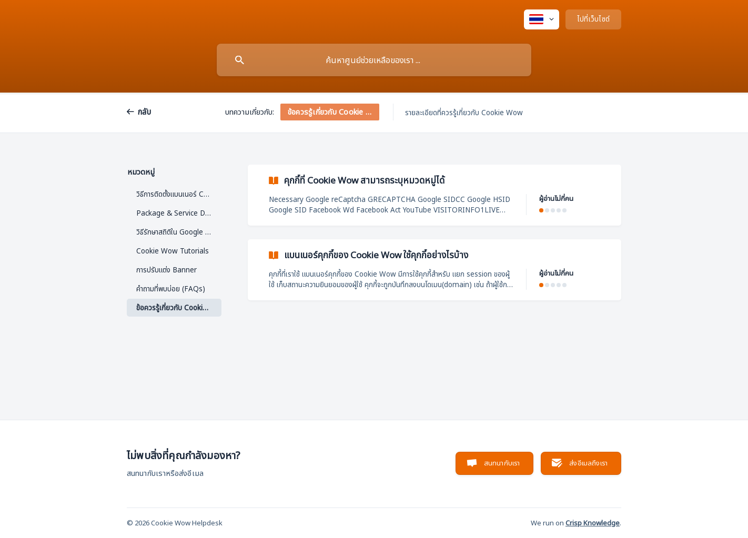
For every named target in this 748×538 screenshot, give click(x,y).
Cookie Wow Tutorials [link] (172, 251)
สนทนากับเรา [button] (502, 463)
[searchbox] (374, 60)
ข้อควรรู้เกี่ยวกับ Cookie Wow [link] (178, 307)
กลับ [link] (144, 111)
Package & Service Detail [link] (177, 213)
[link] (434, 195)
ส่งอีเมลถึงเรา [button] (588, 463)
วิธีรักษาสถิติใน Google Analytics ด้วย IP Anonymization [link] (178, 232)
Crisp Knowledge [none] (592, 522)
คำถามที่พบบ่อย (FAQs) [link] (170, 288)
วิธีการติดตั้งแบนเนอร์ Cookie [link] (178, 194)
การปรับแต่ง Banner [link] (166, 270)
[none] (541, 19)
